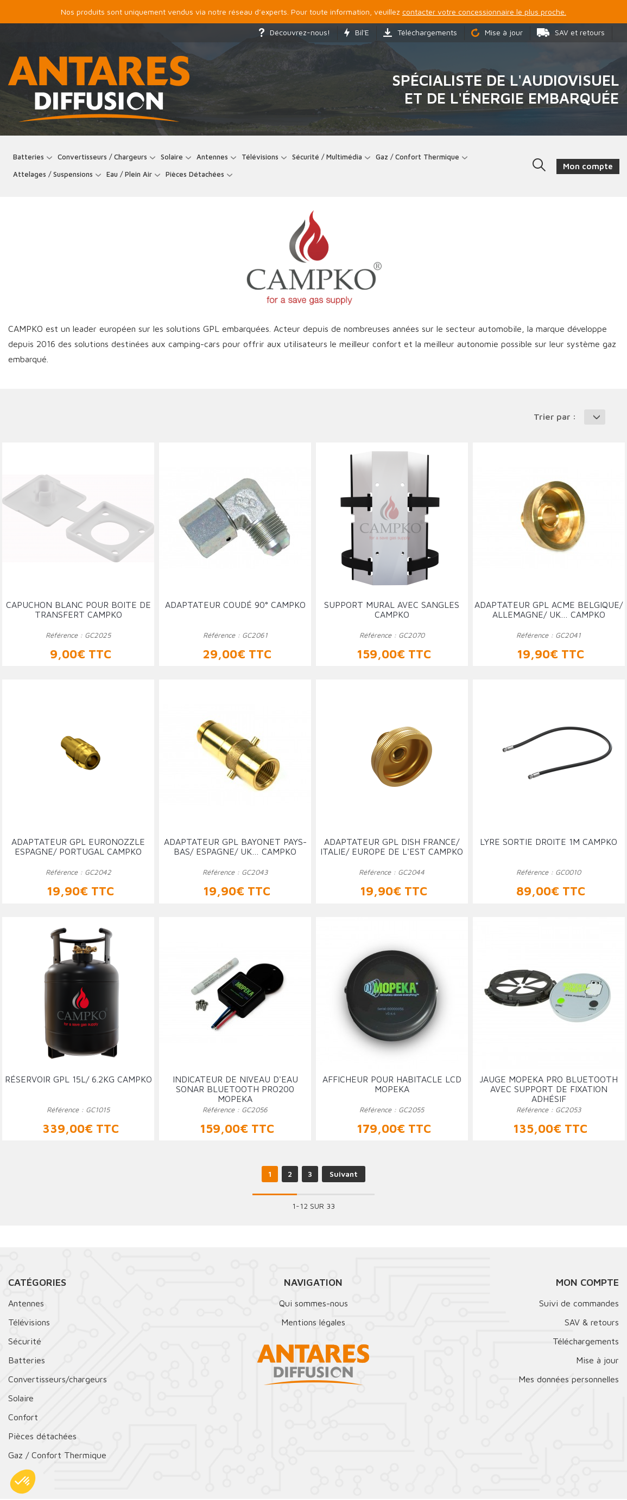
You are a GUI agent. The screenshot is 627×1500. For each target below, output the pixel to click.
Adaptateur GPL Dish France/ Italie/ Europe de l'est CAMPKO (391, 847)
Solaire (172, 156)
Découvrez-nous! (294, 32)
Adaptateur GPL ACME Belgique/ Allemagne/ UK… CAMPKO (548, 610)
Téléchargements (420, 32)
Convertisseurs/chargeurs (57, 1380)
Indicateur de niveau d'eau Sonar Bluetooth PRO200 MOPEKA (235, 1089)
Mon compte (587, 1283)
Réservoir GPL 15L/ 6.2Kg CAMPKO (78, 1080)
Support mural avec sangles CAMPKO (391, 610)
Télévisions (260, 156)
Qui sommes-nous (313, 1304)
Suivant (344, 1175)
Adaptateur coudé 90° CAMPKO (235, 606)
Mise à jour (497, 32)
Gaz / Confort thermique (418, 156)
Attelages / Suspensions (53, 174)
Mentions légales (313, 1323)
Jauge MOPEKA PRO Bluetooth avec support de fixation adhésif (548, 1089)
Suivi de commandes (579, 1304)
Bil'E (356, 32)
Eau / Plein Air (130, 174)
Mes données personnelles (568, 1380)
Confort (23, 1418)
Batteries (29, 156)
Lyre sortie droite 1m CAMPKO (548, 843)
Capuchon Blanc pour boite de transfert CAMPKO (78, 610)
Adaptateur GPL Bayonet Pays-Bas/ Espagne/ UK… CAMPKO (235, 847)
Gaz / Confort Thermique (57, 1456)
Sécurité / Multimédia (328, 156)
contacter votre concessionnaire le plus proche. (484, 11)
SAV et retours (571, 32)
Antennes (213, 156)
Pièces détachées (195, 174)
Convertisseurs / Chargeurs (103, 156)
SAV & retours (592, 1323)
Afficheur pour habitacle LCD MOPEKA (391, 1084)
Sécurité (24, 1342)
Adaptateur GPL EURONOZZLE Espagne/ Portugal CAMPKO (78, 847)
